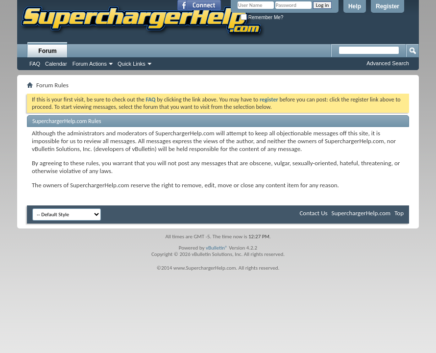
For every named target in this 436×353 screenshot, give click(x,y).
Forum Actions (90, 64)
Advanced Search (387, 63)
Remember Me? (262, 17)
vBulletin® (217, 248)
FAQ (34, 64)
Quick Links (131, 64)
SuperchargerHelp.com (361, 213)
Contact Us (313, 213)
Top (399, 213)
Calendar (56, 64)
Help (354, 6)
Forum (47, 51)
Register (387, 6)
